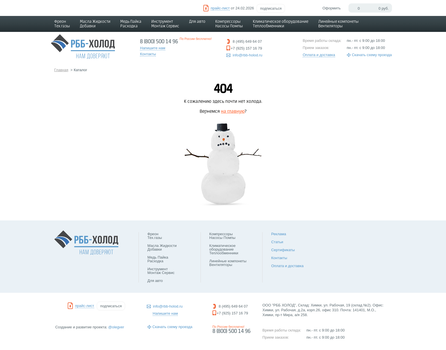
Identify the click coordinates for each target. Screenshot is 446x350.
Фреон (62, 23)
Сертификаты (283, 250)
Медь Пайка (130, 23)
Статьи (277, 242)
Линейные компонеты (338, 23)
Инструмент (165, 23)
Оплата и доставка (319, 55)
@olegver (116, 327)
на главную (233, 111)
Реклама (278, 234)
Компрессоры (229, 23)
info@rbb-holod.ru (247, 55)
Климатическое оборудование (280, 23)
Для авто (197, 21)
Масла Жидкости (95, 23)
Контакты (279, 258)
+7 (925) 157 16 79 (246, 48)
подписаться (271, 8)
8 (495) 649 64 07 (247, 41)
